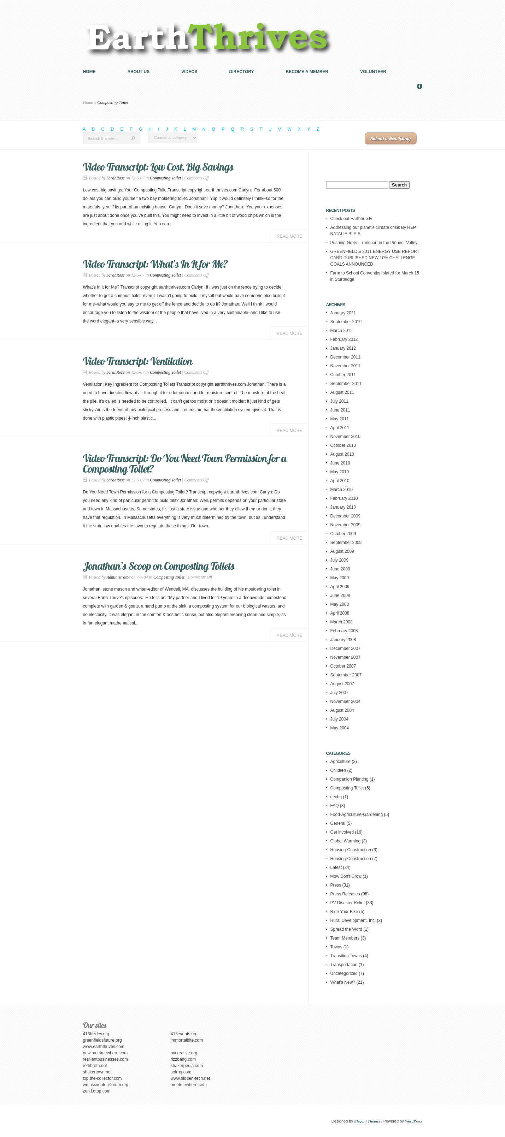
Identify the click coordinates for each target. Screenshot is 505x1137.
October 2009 (343, 533)
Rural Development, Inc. (353, 920)
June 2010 (340, 463)
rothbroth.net (95, 1065)
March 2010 (341, 489)
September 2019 (346, 321)
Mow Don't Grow (346, 876)
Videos (189, 71)
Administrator (118, 577)
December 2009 (345, 516)
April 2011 (340, 427)
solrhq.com (181, 1072)
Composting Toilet (165, 178)
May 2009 (339, 577)
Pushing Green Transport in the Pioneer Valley (374, 242)
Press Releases (345, 894)
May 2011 (339, 418)
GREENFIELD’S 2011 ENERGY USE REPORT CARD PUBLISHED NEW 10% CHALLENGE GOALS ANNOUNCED (374, 258)
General (338, 823)
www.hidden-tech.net (190, 1078)
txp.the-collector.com (102, 1078)
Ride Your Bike (344, 911)
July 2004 (339, 719)
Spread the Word (346, 929)
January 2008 (343, 639)
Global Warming (345, 841)
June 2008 (340, 595)
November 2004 (345, 701)
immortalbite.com (187, 1040)
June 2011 (340, 410)
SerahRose (116, 178)
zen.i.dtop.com (97, 1091)
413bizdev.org (96, 1033)
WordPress (413, 1121)
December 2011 (345, 357)
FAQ (334, 805)
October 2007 (343, 666)
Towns (336, 946)
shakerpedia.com (187, 1065)
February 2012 (344, 339)
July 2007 (339, 692)
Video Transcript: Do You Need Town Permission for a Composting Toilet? (185, 463)
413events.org (184, 1033)
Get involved (342, 832)
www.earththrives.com (103, 1046)
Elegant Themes (367, 1121)
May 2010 (339, 471)
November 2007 (345, 657)
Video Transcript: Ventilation (137, 361)
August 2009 (342, 551)
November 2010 (345, 436)
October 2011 (343, 374)
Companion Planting (349, 779)
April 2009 (340, 586)
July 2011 (339, 401)
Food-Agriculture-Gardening (356, 814)
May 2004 (339, 728)
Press (335, 885)
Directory (241, 71)
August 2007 (342, 683)
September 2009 (346, 542)
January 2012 (343, 348)
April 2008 (340, 613)
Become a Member (307, 71)
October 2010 (343, 445)
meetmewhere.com (189, 1084)
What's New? (342, 982)
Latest (336, 867)
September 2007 (346, 675)
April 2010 (340, 480)
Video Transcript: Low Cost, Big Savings (158, 166)
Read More (290, 236)
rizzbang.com (183, 1059)
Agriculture (340, 761)
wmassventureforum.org (106, 1084)
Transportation (344, 964)
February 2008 (344, 630)
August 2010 (342, 454)
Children (338, 770)
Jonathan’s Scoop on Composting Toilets (159, 566)
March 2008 (341, 622)
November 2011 (345, 365)
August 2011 (342, 392)
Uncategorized (344, 973)
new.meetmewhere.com (105, 1052)
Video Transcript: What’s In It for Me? (155, 264)
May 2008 (339, 604)
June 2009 (340, 569)
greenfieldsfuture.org (102, 1040)
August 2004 (342, 710)
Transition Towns (346, 955)
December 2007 (345, 648)
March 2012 (341, 330)
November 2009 (345, 524)
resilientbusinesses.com (105, 1059)
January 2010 (343, 507)
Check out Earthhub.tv (351, 218)
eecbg (336, 796)
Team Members (345, 938)
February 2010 (344, 498)
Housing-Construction (350, 849)
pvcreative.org (184, 1052)
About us (139, 71)
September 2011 (346, 383)
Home (89, 71)
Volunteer (373, 71)
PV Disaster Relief (347, 902)
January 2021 (343, 312)
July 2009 (339, 560)
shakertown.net (97, 1072)
